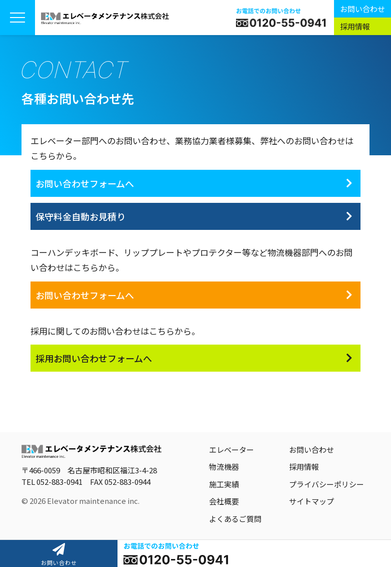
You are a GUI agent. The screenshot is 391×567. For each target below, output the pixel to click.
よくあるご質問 (235, 518)
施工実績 (224, 484)
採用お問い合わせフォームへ (94, 358)
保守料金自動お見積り (81, 216)
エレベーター (231, 449)
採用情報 (355, 26)
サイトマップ (311, 501)
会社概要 (224, 501)
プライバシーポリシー (326, 484)
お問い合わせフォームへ (85, 183)
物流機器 (224, 466)
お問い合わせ (362, 9)
